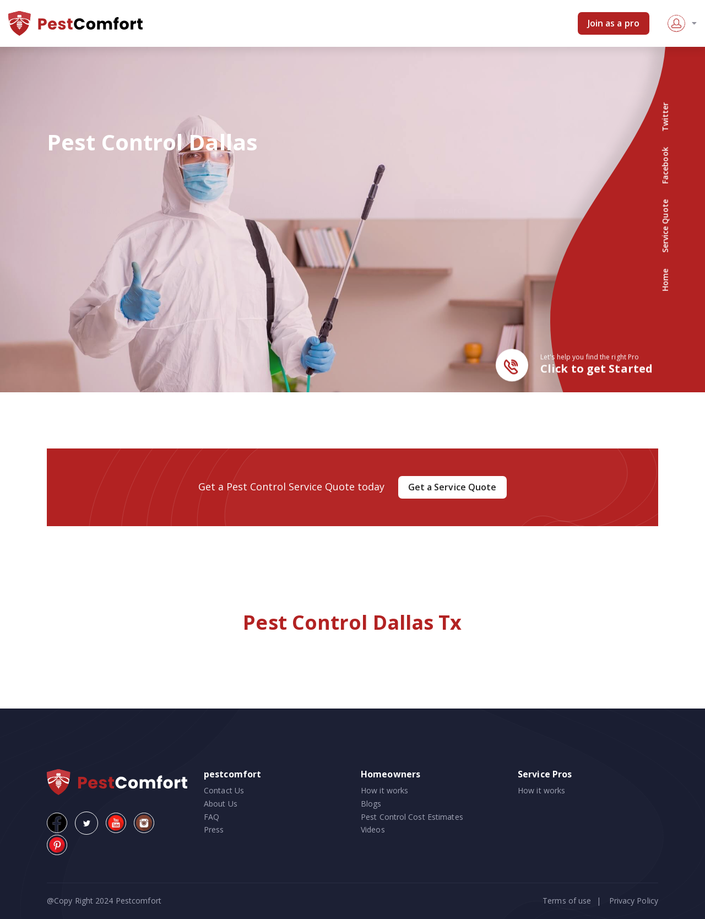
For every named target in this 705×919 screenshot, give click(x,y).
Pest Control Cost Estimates (412, 817)
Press (214, 829)
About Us (220, 803)
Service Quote (665, 226)
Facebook (665, 165)
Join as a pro (613, 23)
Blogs (371, 803)
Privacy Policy (633, 900)
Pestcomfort (137, 900)
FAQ (211, 817)
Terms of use (567, 900)
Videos (373, 829)
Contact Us (224, 790)
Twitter (665, 117)
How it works (384, 790)
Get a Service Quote (452, 487)
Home (665, 279)
